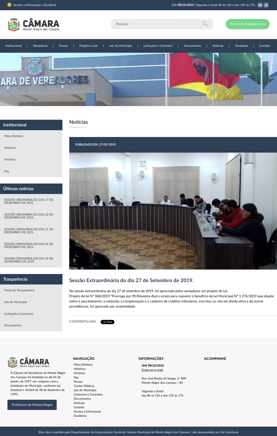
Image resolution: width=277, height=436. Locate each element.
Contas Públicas (84, 386)
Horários (10, 159)
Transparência (136, 112)
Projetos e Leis (88, 45)
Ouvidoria (241, 45)
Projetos (64, 112)
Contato (264, 45)
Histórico (10, 147)
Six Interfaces (229, 432)
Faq (6, 171)
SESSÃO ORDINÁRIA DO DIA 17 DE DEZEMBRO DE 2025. (28, 201)
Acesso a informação (87, 411)
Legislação (109, 112)
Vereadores (40, 45)
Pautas (63, 45)
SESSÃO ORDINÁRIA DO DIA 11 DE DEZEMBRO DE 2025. (28, 231)
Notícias (218, 45)
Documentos (192, 45)
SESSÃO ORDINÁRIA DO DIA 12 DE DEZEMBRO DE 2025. (28, 216)
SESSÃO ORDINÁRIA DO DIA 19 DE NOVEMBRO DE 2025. (28, 260)
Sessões (86, 112)
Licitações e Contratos (158, 45)
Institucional (13, 45)
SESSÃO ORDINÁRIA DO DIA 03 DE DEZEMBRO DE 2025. (28, 246)
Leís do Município (120, 45)
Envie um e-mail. (152, 370)
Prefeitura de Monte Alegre (32, 405)
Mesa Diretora (13, 136)
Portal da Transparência (247, 24)
